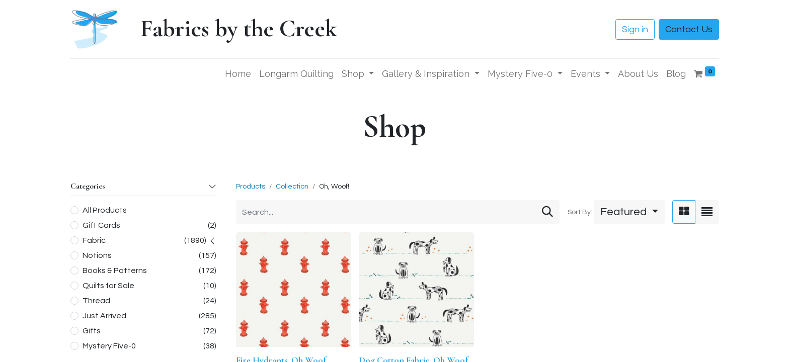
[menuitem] (238, 73)
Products (250, 186)
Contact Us (689, 29)
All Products (105, 210)
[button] (629, 212)
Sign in (635, 29)
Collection (292, 186)
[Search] (547, 212)
